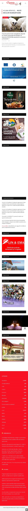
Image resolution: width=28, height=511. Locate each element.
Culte (3, 386)
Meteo (3, 416)
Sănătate (5, 17)
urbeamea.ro (7, 433)
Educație (4, 395)
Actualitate (4, 380)
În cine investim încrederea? (8, 404)
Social (3, 425)
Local (3, 410)
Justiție (3, 407)
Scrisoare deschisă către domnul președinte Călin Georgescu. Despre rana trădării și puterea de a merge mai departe (14, 222)
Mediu (3, 413)
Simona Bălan (5, 226)
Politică (3, 419)
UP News (6, 469)
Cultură (3, 389)
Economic (4, 392)
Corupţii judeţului (6, 383)
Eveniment (4, 398)
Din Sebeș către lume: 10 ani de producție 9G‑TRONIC (14, 462)
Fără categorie (5, 401)
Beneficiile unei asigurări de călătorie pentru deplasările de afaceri (14, 226)
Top (26, 509)
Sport (3, 428)
